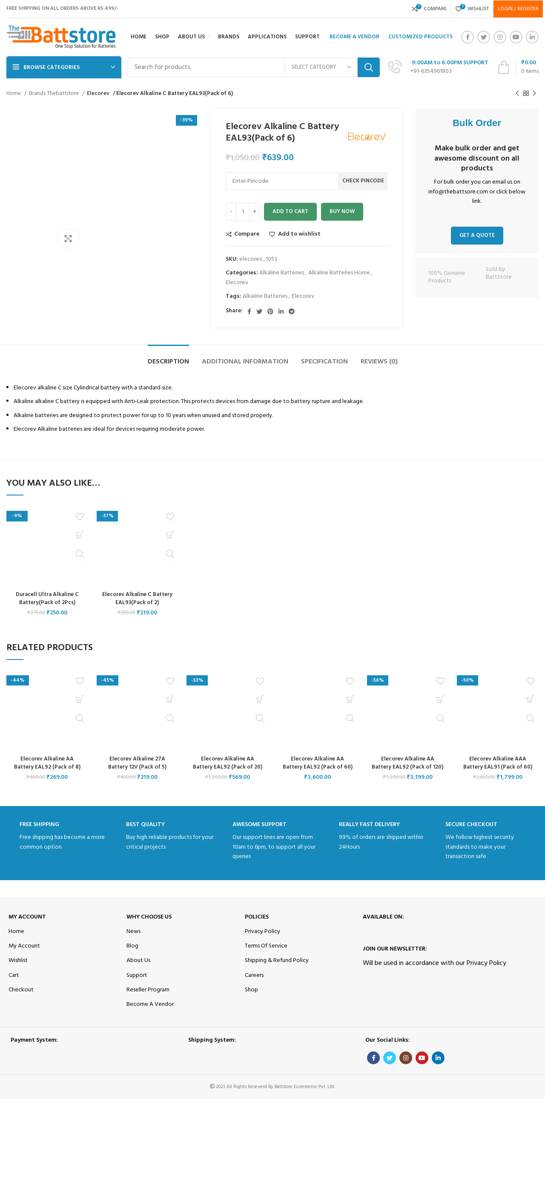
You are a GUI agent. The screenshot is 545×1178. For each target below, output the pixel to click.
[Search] (254, 67)
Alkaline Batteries (281, 273)
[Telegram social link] (291, 311)
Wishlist (18, 969)
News (133, 940)
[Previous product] (517, 93)
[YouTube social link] (516, 37)
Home (14, 93)
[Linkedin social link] (532, 37)
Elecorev (98, 93)
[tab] (168, 358)
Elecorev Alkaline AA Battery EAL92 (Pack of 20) (228, 763)
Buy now (342, 211)
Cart (14, 983)
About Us (138, 969)
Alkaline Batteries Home (339, 273)
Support (136, 983)
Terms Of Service (266, 954)
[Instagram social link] (499, 37)
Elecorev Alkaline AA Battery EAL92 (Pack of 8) (47, 763)
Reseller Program (147, 998)
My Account (27, 925)
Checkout (21, 998)
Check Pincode (363, 180)
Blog (132, 954)
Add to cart (290, 211)
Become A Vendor (150, 1013)
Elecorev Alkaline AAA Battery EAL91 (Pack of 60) (498, 763)
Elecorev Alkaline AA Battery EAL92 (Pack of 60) (317, 763)
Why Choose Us (149, 925)
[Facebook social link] (467, 37)
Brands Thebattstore (54, 93)
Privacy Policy (262, 940)
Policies (257, 925)
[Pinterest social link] (270, 311)
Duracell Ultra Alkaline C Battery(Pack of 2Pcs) (47, 599)
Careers (254, 983)
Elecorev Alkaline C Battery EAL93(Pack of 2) (137, 599)
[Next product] (534, 93)
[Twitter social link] (483, 37)
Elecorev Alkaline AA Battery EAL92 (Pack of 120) (407, 767)
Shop (251, 998)
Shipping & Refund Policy (277, 969)
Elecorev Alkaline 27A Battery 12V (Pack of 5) (137, 763)
